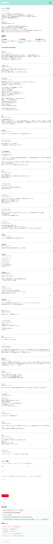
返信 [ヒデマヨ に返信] (50, 295)
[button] (50, 3)
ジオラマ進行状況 (6, 541)
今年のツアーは (6, 526)
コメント (3, 479)
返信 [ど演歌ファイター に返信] (50, 74)
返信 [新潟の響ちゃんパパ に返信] (50, 282)
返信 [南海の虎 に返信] (50, 240)
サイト (3, 471)
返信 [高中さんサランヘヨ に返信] (50, 316)
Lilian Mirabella (15, 526)
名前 (3, 466)
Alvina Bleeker (12, 528)
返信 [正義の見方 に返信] (50, 268)
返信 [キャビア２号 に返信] (50, 456)
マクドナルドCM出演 (7, 514)
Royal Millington (17, 533)
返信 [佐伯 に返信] (50, 341)
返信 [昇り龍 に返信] (50, 380)
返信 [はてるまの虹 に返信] (50, 112)
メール (28, 466)
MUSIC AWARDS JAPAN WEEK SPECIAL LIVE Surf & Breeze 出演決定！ (18, 517)
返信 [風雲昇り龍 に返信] (50, 250)
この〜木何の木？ (22, 39)
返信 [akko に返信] (50, 446)
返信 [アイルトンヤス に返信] (50, 205)
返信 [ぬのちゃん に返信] (50, 61)
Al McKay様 (4, 39)
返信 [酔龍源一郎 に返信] (50, 367)
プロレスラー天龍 (5, 13)
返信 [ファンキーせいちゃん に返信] (50, 354)
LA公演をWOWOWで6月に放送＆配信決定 (11, 512)
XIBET (12, 531)
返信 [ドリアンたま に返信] (50, 230)
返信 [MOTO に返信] (50, 179)
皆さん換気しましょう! (40, 39)
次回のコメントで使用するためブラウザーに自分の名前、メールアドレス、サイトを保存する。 (22, 476)
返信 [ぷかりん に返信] (50, 430)
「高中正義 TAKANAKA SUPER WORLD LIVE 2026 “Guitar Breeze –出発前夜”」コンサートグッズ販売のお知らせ (26, 519)
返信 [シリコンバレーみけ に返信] (50, 332)
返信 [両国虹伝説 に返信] (50, 306)
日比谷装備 (5, 531)
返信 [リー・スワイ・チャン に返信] (50, 147)
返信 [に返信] (50, 126)
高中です (5, 528)
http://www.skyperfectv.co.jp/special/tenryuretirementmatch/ (18, 31)
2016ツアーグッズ (7, 533)
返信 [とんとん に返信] (50, 418)
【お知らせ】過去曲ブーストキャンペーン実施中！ (13, 510)
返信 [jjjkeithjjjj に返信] (50, 136)
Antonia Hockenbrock (18, 535)
